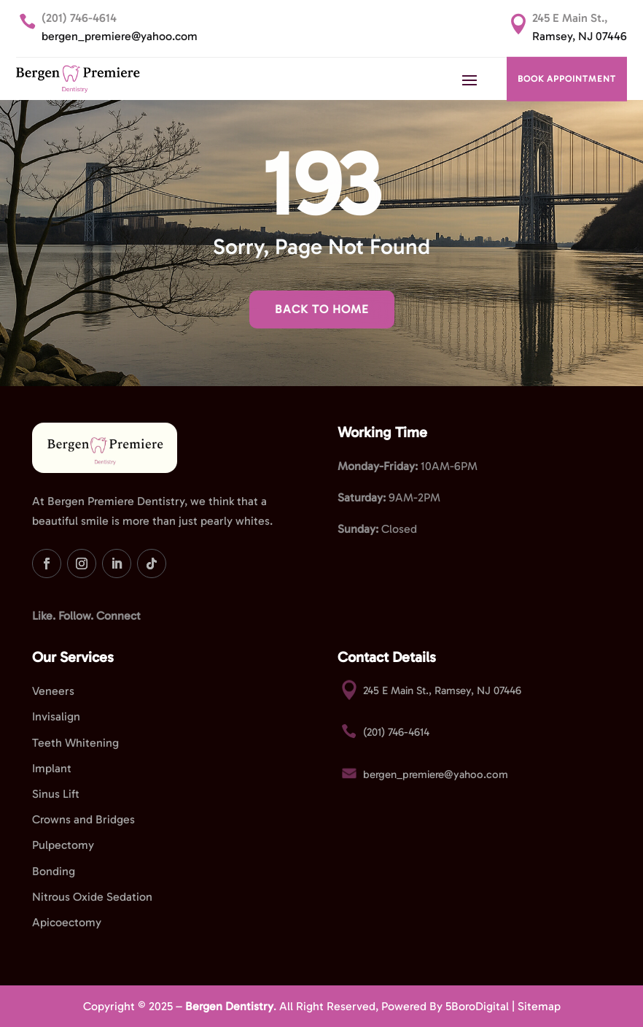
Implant (51, 768)
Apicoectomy (66, 922)
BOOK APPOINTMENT (567, 79)
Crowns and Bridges (83, 819)
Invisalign (56, 716)
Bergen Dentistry (229, 1006)
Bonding (53, 871)
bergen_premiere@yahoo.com (120, 36)
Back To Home (322, 309)
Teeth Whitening (75, 743)
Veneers (53, 691)
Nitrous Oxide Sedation (92, 897)
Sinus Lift (55, 794)
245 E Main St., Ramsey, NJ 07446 (442, 690)
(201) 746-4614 (79, 18)
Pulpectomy (63, 845)
